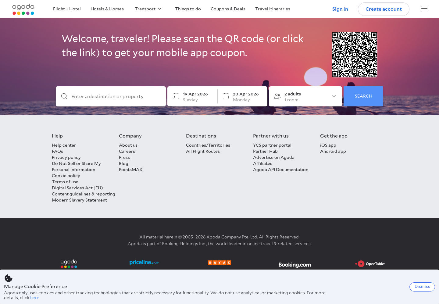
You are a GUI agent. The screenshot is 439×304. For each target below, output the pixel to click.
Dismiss (422, 286)
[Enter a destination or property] (115, 97)
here (34, 297)
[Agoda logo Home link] (23, 9)
